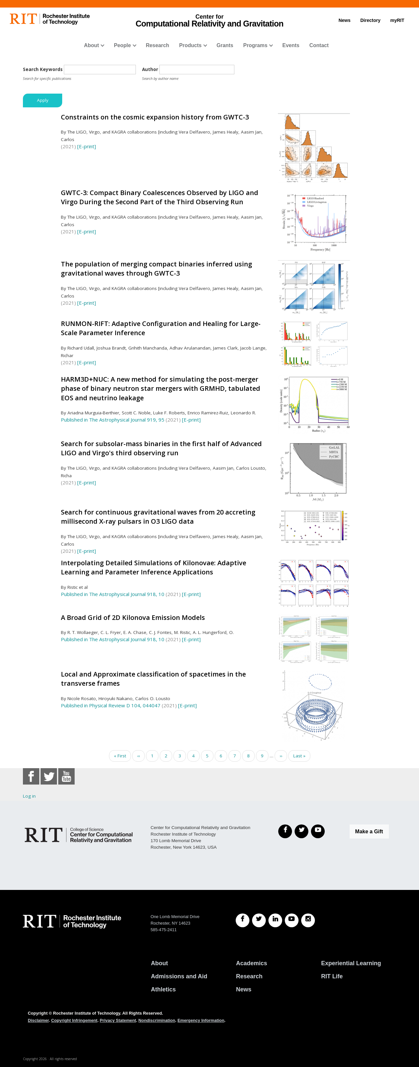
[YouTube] (318, 831)
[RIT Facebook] (242, 920)
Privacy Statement (118, 1020)
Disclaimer (38, 1020)
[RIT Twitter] (259, 920)
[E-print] (86, 146)
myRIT (397, 20)
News (344, 20)
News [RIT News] (243, 989)
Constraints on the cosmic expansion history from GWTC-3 (155, 117)
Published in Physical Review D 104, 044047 (110, 705)
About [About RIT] (159, 963)
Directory (370, 20)
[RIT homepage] (50, 19)
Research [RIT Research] (249, 976)
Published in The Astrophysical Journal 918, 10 (112, 594)
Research (157, 45)
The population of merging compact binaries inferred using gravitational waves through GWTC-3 (156, 269)
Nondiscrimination (156, 1020)
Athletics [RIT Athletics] (163, 989)
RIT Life (332, 976)
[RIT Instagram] (308, 920)
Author (150, 69)
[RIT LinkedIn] (275, 920)
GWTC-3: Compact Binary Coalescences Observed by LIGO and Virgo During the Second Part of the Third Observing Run (159, 197)
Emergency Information (200, 1020)
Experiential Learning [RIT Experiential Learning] (351, 963)
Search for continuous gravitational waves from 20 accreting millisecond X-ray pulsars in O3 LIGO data (158, 517)
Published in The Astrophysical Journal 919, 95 (112, 419)
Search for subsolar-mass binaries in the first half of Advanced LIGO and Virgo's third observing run (161, 448)
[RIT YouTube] (292, 920)
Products (190, 45)
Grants (224, 45)
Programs (255, 45)
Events (291, 45)
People (122, 45)
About (91, 45)
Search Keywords (43, 69)
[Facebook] (285, 831)
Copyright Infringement (74, 1020)
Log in (29, 796)
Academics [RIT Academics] (251, 963)
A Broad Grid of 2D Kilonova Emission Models (133, 617)
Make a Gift (369, 831)
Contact (319, 45)
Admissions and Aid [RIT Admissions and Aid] (179, 976)
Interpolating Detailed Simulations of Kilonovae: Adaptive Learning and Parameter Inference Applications (153, 567)
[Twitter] (301, 831)
